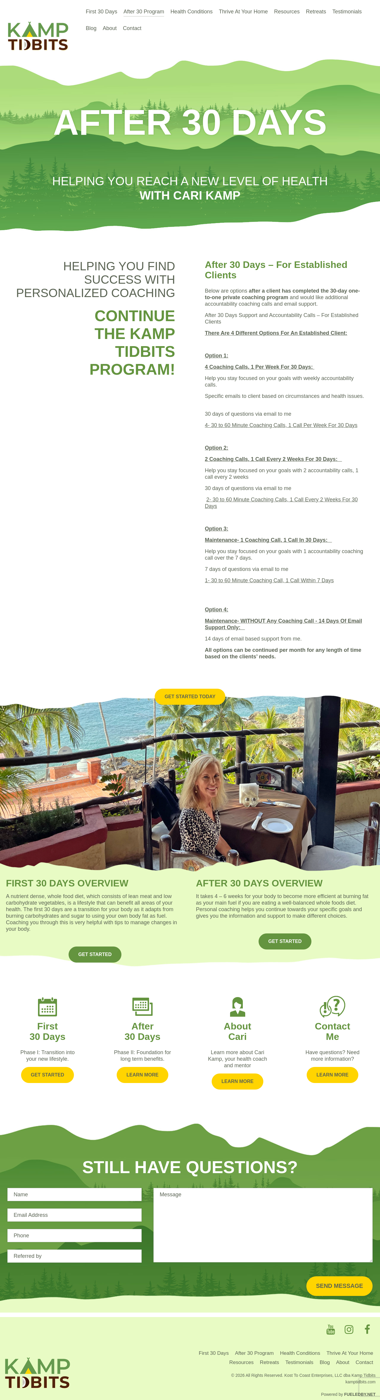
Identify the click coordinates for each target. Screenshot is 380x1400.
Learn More (142, 1061)
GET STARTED (95, 943)
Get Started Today (189, 685)
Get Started (47, 1061)
